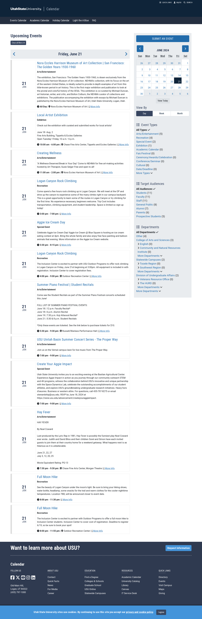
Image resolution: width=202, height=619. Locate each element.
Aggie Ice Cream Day (51, 222)
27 (149, 63)
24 (149, 87)
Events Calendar (18, 20)
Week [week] (161, 113)
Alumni (140, 208)
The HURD (146, 283)
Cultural (140, 165)
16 (141, 81)
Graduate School (93, 585)
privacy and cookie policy (139, 612)
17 (149, 81)
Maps (161, 589)
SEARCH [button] (188, 2)
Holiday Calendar (61, 20)
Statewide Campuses (148, 259)
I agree (161, 612)
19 (164, 81)
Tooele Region (148, 263)
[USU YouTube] (23, 578)
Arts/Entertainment (147, 133)
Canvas (125, 589)
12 (164, 75)
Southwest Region (150, 267)
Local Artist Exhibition (52, 115)
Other (139, 236)
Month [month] (180, 113)
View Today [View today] (163, 100)
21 (179, 81)
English (144, 244)
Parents (140, 212)
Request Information (178, 548)
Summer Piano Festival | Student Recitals (65, 285)
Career (51, 593)
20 (172, 81)
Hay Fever (43, 412)
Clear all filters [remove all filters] (18, 43)
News (50, 585)
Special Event (144, 141)
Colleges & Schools (94, 581)
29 (164, 63)
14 (179, 75)
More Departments (148, 255)
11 (156, 75)
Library (125, 585)
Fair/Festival (143, 153)
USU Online (90, 589)
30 (172, 63)
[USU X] (18, 578)
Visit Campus (165, 585)
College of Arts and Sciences (153, 240)
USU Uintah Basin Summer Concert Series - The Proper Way (77, 339)
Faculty (140, 196)
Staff (139, 200)
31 (179, 63)
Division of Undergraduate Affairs (155, 275)
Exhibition (142, 145)
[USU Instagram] (28, 578)
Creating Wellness (49, 153)
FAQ (94, 20)
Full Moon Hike (47, 477)
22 (187, 81)
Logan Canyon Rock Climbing (57, 181)
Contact (51, 577)
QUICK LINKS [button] (165, 2)
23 (141, 87)
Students (141, 192)
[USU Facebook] (12, 578)
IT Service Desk (129, 593)
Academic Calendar (39, 20)
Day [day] (144, 113)
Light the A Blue (81, 20)
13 (172, 75)
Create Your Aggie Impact (54, 364)
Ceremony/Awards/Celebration (154, 157)
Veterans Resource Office (154, 279)
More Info (95, 106)
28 (156, 63)
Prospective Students (148, 216)
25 (156, 87)
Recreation (142, 137)
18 (156, 81)
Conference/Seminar (148, 161)
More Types (143, 173)
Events (162, 581)
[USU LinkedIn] (33, 578)
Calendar (52, 9)
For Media (53, 589)
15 (187, 75)
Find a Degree (91, 577)
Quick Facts (53, 581)
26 (141, 63)
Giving (162, 593)
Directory (163, 577)
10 (149, 75)
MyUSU (177, 2)
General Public (144, 204)
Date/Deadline (144, 169)
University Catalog (131, 581)
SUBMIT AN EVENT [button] (162, 38)
